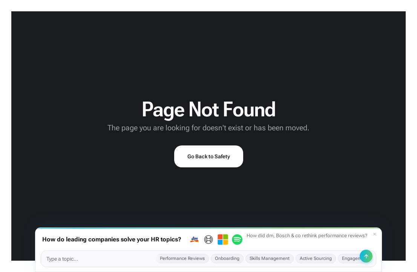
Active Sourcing (316, 258)
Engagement (355, 258)
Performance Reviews (182, 258)
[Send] (366, 256)
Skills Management (270, 258)
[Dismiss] (374, 234)
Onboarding (227, 258)
